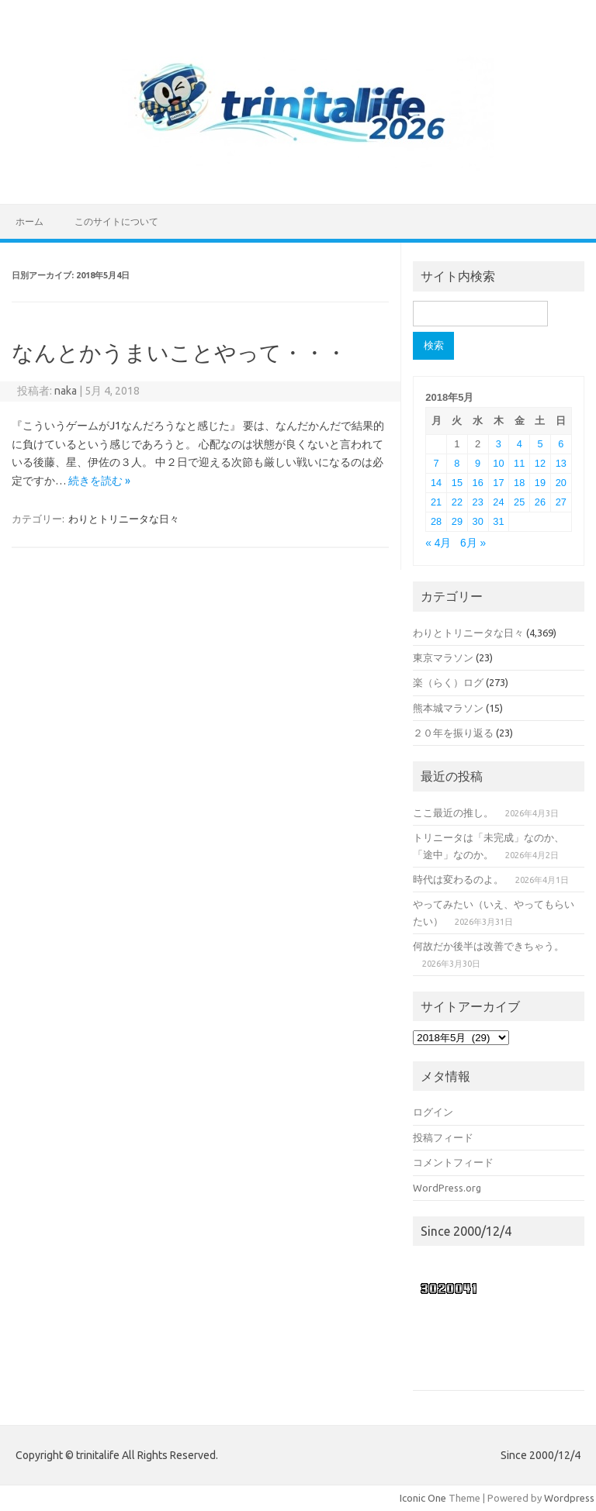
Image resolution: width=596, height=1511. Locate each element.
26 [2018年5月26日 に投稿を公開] (540, 502)
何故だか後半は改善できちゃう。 (488, 945)
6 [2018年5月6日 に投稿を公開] (560, 444)
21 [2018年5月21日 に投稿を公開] (436, 502)
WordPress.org (447, 1187)
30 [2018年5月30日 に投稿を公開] (478, 521)
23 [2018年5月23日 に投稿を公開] (478, 502)
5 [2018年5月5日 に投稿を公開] (539, 444)
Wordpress (569, 1497)
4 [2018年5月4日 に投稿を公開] (519, 444)
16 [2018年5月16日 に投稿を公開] (478, 482)
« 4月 (438, 543)
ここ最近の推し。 (453, 812)
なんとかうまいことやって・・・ (179, 352)
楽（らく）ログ (448, 682)
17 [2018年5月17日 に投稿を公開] (498, 482)
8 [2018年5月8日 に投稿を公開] (456, 463)
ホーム (29, 221)
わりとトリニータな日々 (123, 518)
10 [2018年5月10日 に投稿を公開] (498, 463)
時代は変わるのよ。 (458, 879)
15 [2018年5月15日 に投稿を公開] (457, 482)
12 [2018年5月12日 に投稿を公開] (540, 463)
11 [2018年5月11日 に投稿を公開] (519, 463)
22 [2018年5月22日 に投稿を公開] (457, 502)
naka (65, 391)
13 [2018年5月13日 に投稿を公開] (561, 463)
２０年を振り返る (453, 732)
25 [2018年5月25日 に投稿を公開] (519, 502)
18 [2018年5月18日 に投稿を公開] (519, 482)
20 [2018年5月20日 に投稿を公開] (561, 482)
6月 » (473, 543)
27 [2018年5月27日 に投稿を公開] (561, 502)
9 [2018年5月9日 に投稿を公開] (477, 463)
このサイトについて (116, 221)
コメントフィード (453, 1162)
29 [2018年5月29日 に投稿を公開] (457, 521)
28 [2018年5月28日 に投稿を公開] (436, 521)
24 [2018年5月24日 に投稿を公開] (498, 502)
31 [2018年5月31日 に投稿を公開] (498, 521)
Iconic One (423, 1497)
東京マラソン (443, 657)
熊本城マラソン (448, 707)
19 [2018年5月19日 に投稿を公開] (540, 482)
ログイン (433, 1111)
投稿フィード (443, 1137)
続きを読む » (99, 480)
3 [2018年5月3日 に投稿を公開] (498, 444)
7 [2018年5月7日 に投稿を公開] (436, 463)
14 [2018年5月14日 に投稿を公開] (436, 482)
